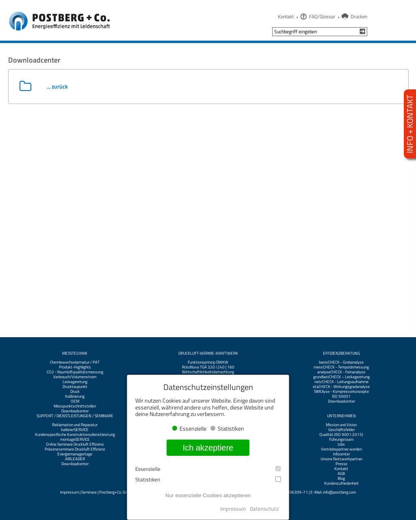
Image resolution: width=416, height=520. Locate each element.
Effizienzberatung (341, 353)
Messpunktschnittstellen (75, 406)
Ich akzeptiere (208, 447)
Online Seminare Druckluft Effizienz (75, 444)
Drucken (359, 16)
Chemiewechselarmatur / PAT (75, 362)
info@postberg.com (339, 492)
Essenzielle (208, 469)
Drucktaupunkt (75, 386)
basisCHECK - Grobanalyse (341, 362)
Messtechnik (74, 353)
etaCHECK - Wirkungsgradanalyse (341, 386)
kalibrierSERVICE (75, 429)
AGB (341, 473)
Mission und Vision (341, 424)
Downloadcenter (75, 411)
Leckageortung (75, 381)
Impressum (69, 492)
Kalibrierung (74, 396)
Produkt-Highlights (75, 367)
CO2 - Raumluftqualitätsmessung (75, 372)
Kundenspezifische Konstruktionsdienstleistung (75, 434)
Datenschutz (264, 509)
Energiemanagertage (74, 454)
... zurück (57, 86)
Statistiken (208, 480)
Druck (75, 391)
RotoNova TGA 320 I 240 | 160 (208, 367)
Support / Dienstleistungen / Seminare (75, 416)
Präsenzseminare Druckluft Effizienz (75, 449)
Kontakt (286, 16)
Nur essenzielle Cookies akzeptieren (208, 495)
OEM (75, 401)
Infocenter (341, 454)
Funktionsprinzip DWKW (208, 362)
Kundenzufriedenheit (341, 483)
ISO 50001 (341, 396)
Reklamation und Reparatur (75, 424)
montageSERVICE (75, 439)
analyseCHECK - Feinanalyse (341, 372)
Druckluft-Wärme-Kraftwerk (208, 353)
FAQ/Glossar (322, 16)
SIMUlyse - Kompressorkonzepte (341, 391)
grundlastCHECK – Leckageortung (341, 377)
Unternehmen (341, 416)
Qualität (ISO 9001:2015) (341, 434)
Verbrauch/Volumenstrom (74, 377)
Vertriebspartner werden (341, 449)
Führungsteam (341, 439)
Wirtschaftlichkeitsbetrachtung (208, 372)
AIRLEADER (75, 459)
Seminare (89, 492)
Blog (341, 478)
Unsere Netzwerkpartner (341, 459)
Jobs (341, 444)
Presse (341, 464)
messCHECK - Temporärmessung (341, 367)
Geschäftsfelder (341, 429)
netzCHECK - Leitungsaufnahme (341, 381)
